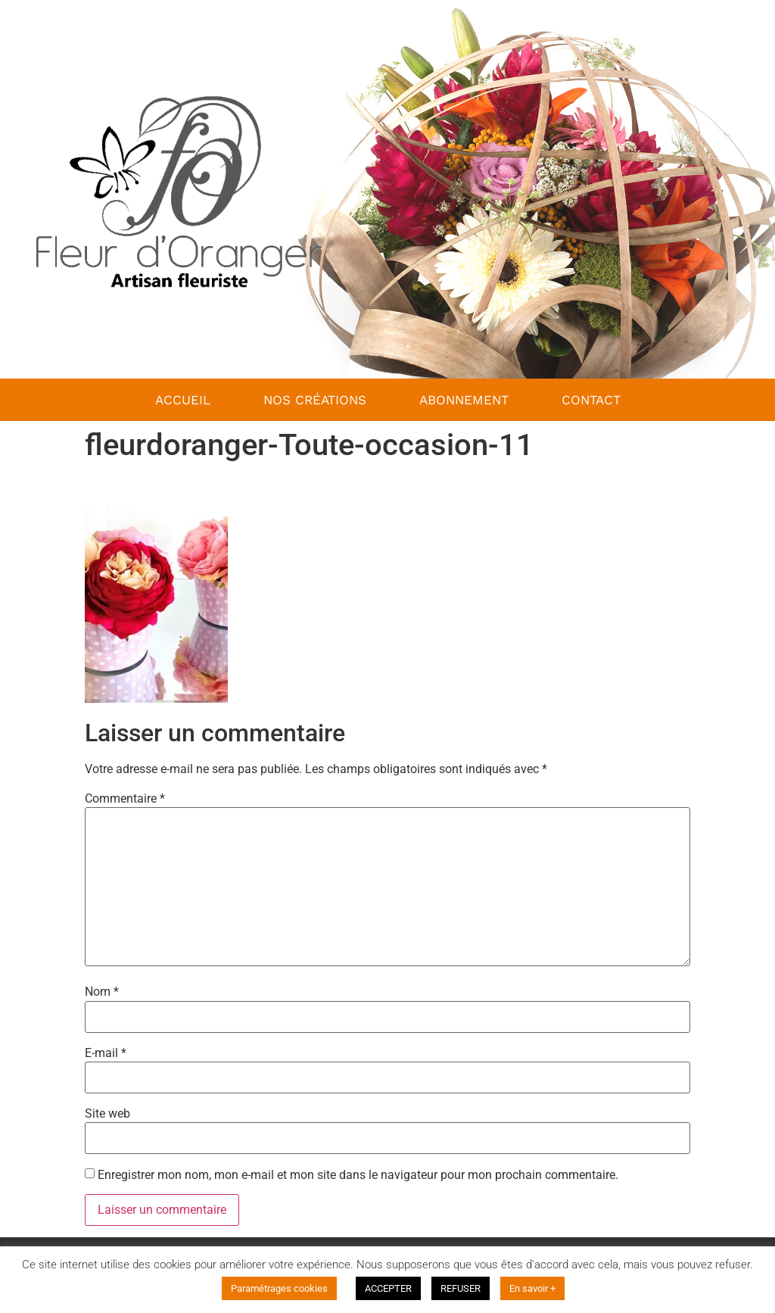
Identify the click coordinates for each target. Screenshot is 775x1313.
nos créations (314, 399)
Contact (591, 399)
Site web (107, 1114)
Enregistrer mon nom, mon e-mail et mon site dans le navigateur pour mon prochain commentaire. (358, 1175)
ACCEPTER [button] (388, 1288)
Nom (102, 992)
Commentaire (125, 799)
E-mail (105, 1053)
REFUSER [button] (460, 1288)
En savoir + (532, 1288)
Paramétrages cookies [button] (279, 1288)
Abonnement (464, 399)
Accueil (182, 399)
